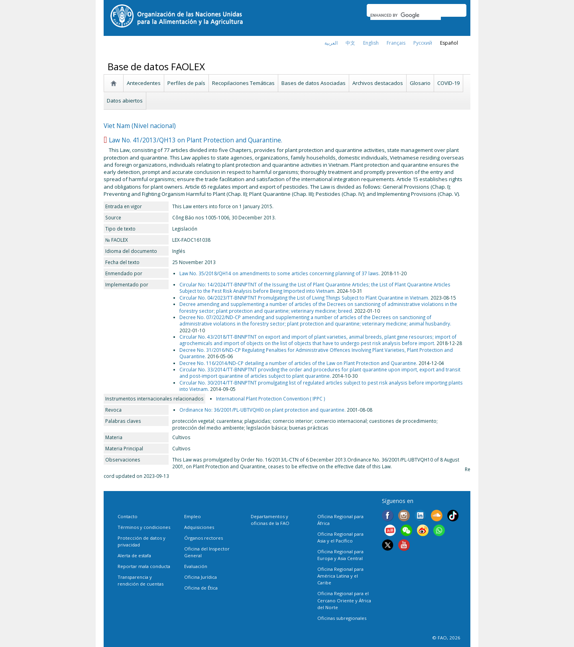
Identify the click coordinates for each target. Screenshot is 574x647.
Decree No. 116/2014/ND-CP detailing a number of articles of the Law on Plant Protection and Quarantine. (298, 363)
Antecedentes (144, 83)
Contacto (128, 516)
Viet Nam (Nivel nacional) (140, 125)
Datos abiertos (125, 100)
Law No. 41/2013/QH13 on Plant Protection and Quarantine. (195, 140)
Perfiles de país (186, 83)
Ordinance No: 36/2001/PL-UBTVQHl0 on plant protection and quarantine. (262, 409)
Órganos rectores (203, 538)
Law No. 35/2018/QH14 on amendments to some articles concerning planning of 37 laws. (279, 273)
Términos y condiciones (144, 527)
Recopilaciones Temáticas (243, 83)
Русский (422, 42)
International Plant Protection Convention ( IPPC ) (270, 398)
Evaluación (195, 566)
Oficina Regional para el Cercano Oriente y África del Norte (344, 600)
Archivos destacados (377, 83)
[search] (405, 15)
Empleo (192, 516)
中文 (350, 42)
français (396, 42)
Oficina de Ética (201, 588)
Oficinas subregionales (341, 618)
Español (449, 42)
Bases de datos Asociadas (313, 83)
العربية (331, 42)
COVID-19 (448, 83)
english (371, 42)
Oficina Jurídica (200, 577)
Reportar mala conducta (144, 566)
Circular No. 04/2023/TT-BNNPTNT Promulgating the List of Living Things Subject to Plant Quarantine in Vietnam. (304, 297)
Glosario (420, 83)
